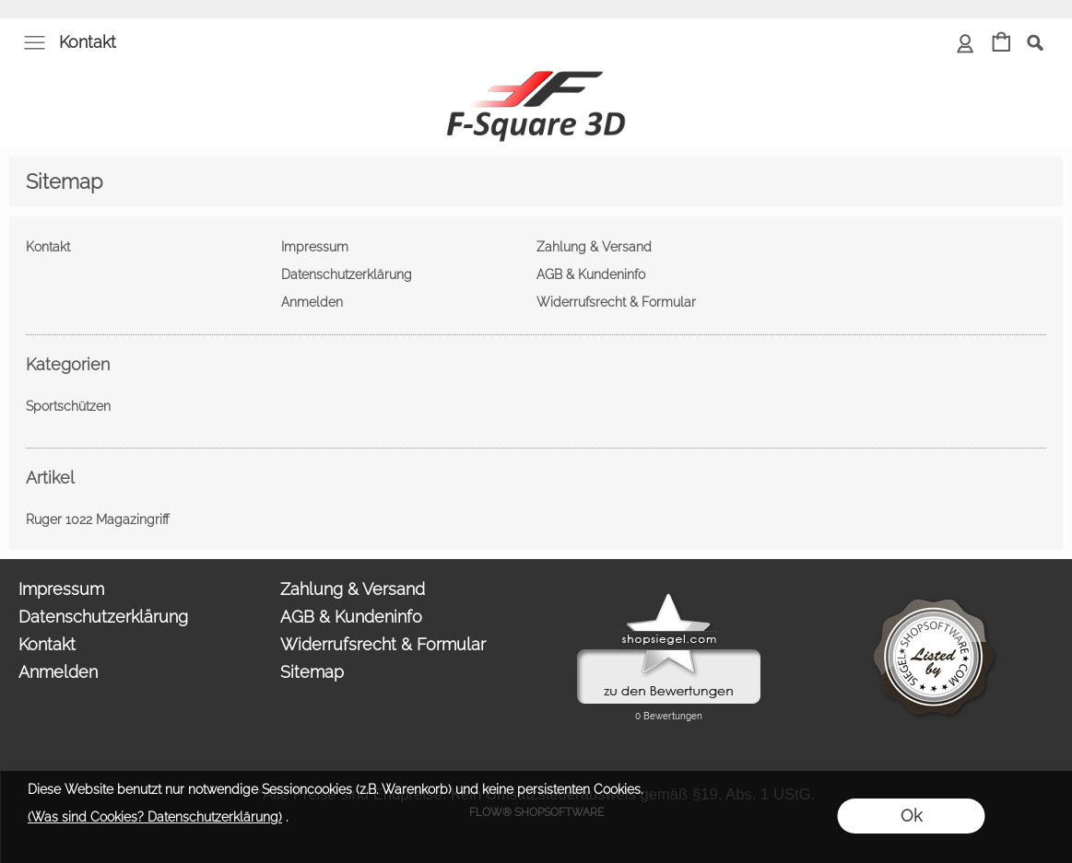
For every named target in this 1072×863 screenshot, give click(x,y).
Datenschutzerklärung (103, 616)
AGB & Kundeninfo (351, 616)
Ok (911, 815)
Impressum (61, 589)
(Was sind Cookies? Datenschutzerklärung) (155, 817)
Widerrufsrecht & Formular (383, 644)
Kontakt (87, 42)
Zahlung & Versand (352, 589)
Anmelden (58, 672)
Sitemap (312, 672)
